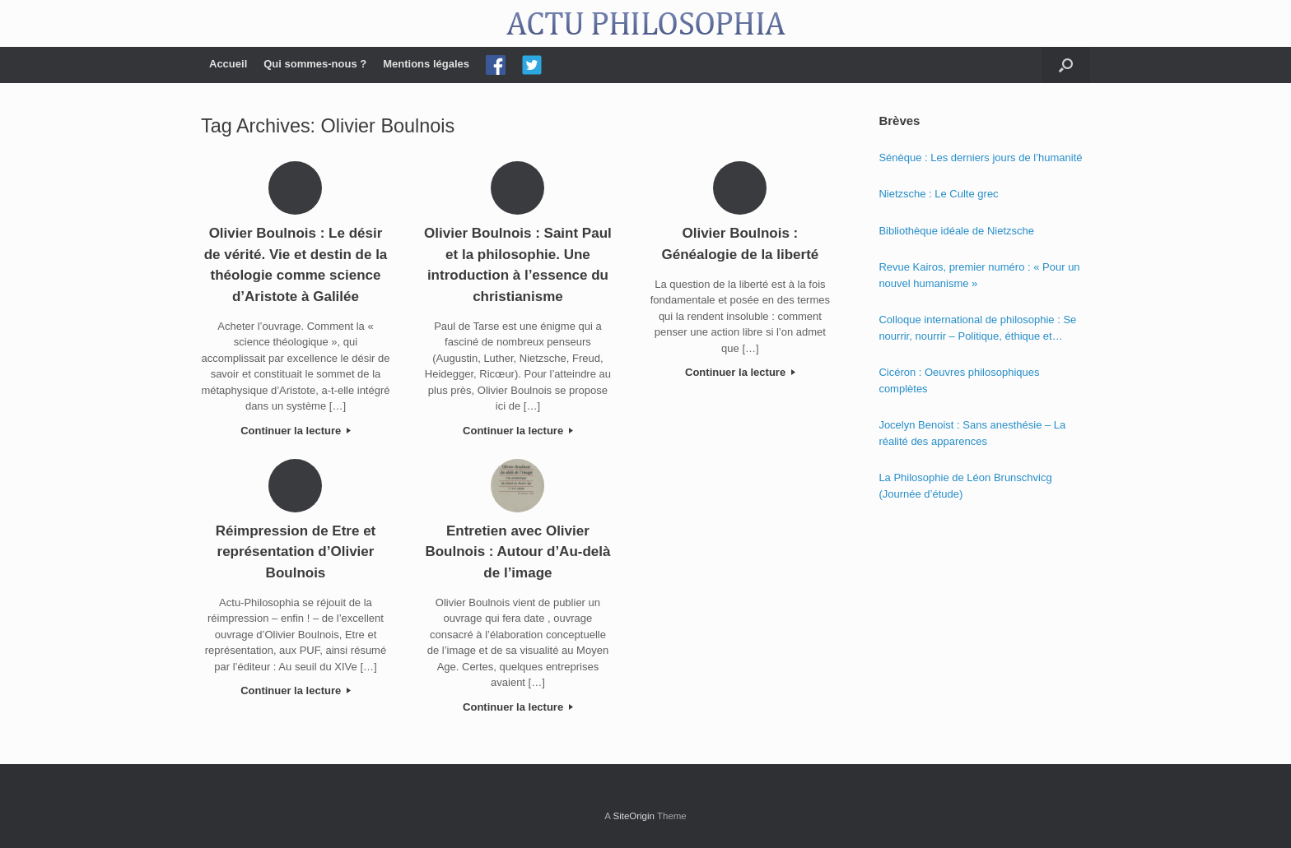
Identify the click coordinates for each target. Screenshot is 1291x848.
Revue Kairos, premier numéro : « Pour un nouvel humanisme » (979, 275)
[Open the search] (1066, 65)
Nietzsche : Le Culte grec (938, 194)
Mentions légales (426, 64)
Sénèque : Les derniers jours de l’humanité (980, 157)
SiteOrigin (634, 816)
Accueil (228, 64)
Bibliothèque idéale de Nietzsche (956, 231)
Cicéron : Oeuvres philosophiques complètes (959, 380)
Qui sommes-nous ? (314, 64)
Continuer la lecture (295, 430)
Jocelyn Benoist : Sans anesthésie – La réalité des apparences (972, 433)
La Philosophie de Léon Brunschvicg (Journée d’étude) (965, 485)
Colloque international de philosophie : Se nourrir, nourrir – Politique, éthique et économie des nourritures (977, 328)
